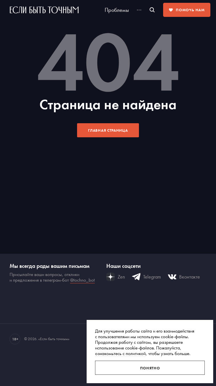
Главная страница (108, 130)
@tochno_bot (82, 280)
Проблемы (117, 10)
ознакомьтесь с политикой (120, 353)
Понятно (150, 368)
